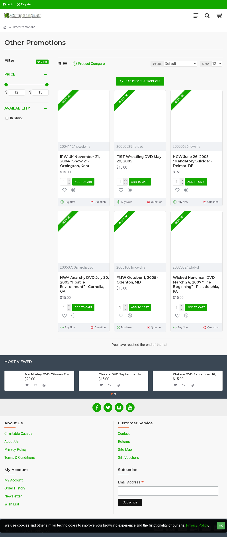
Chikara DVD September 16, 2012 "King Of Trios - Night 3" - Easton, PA (197, 374)
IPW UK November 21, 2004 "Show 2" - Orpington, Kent (80, 161)
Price (9, 74)
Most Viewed (18, 362)
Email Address (131, 483)
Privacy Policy (197, 525)
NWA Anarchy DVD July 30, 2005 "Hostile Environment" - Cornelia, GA (84, 284)
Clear (44, 61)
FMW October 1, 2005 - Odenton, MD (138, 279)
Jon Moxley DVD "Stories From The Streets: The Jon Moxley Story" (48, 374)
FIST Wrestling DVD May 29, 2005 (139, 159)
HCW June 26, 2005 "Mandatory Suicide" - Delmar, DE (193, 161)
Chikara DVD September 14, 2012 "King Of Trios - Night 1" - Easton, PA (123, 374)
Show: (205, 63)
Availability (17, 108)
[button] (112, 394)
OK (221, 525)
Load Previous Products (142, 81)
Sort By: (157, 63)
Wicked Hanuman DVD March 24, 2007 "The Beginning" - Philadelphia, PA (196, 284)
